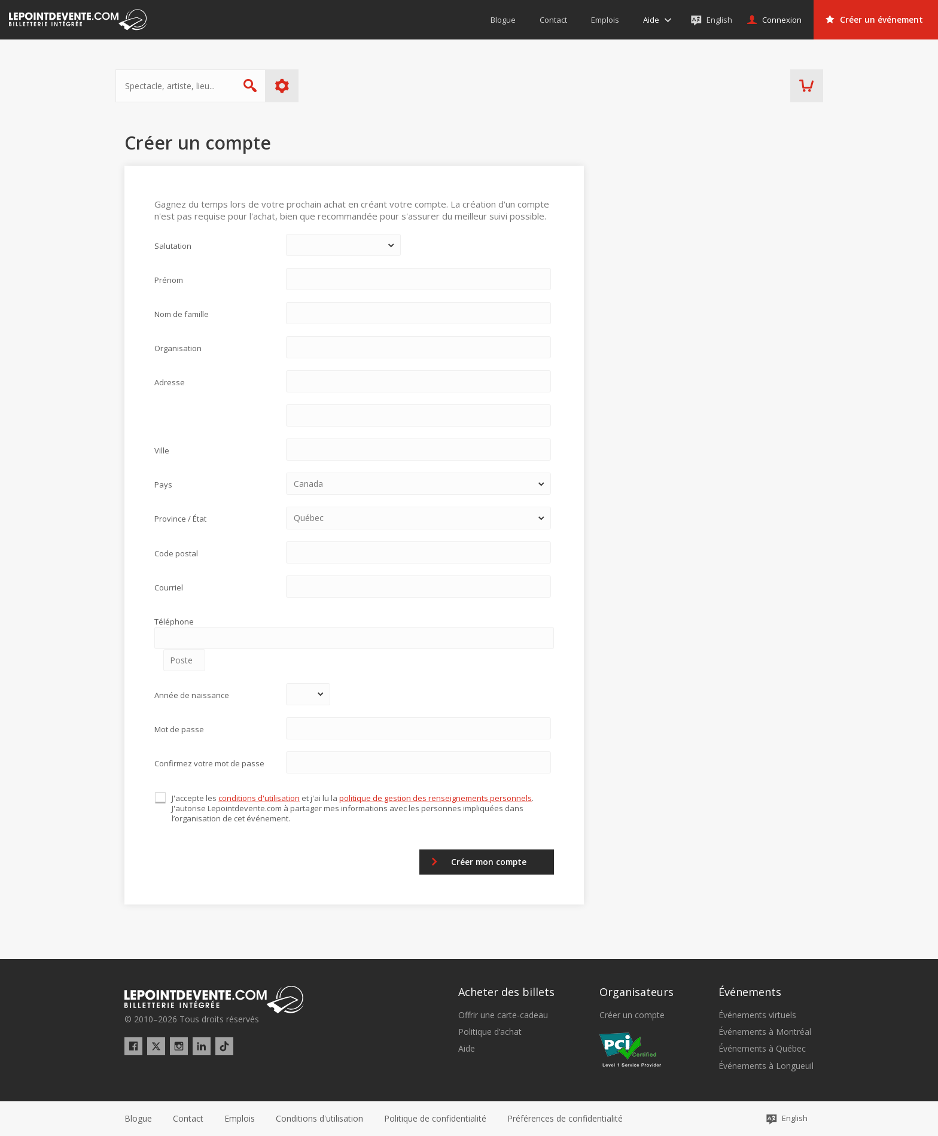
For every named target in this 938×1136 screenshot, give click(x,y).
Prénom (168, 280)
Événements (749, 992)
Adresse (169, 382)
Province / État (180, 518)
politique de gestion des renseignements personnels (436, 798)
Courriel (168, 587)
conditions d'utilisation (259, 798)
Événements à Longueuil (766, 1066)
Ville (161, 450)
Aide (466, 1048)
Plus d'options (291, 85)
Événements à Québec (762, 1048)
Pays (163, 484)
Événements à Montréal (764, 1032)
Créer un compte (632, 1015)
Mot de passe (179, 729)
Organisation (178, 348)
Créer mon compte (485, 861)
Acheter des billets (506, 992)
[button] (565, 1118)
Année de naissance (191, 695)
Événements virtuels (757, 1015)
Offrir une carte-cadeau (503, 1015)
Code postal (176, 553)
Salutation (172, 245)
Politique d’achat (490, 1032)
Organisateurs (636, 992)
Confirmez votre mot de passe (209, 763)
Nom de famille (181, 314)
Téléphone (174, 621)
